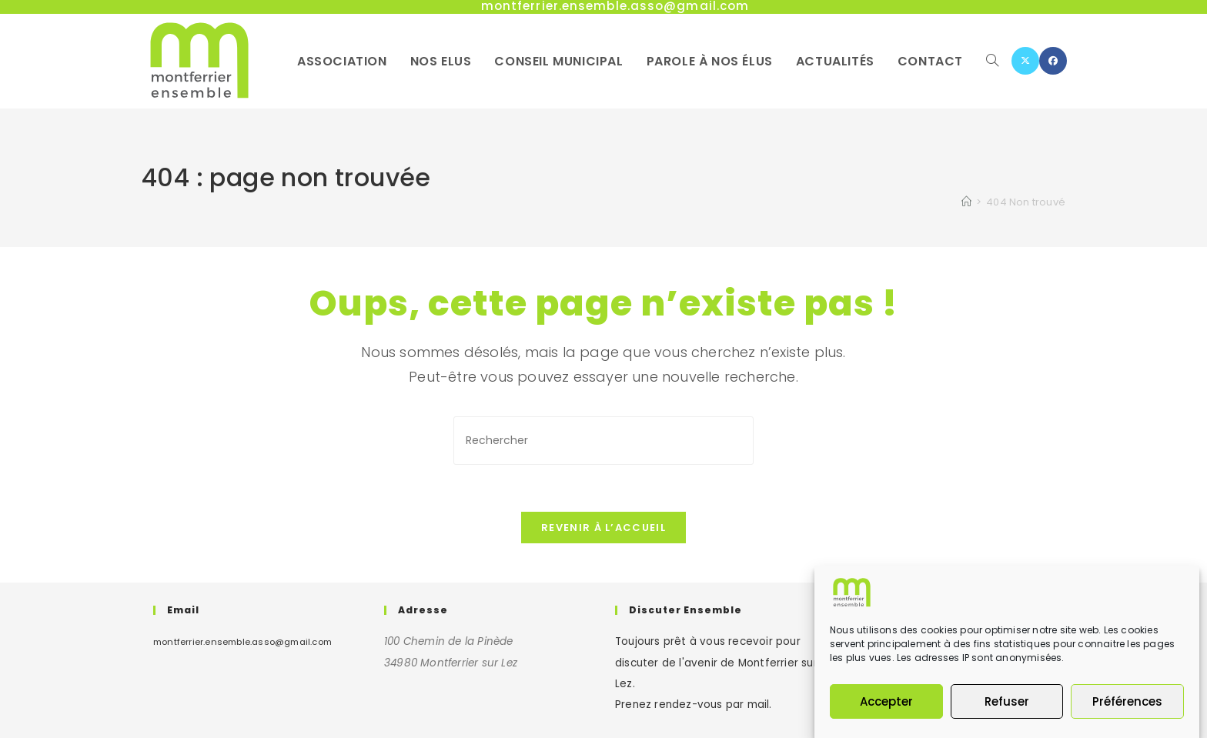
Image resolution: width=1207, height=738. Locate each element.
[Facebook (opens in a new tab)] (1053, 61)
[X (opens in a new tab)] (1025, 61)
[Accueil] (966, 202)
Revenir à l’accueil (603, 527)
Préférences (1127, 701)
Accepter (886, 701)
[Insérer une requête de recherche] (603, 440)
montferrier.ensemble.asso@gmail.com (242, 642)
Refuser (1007, 701)
